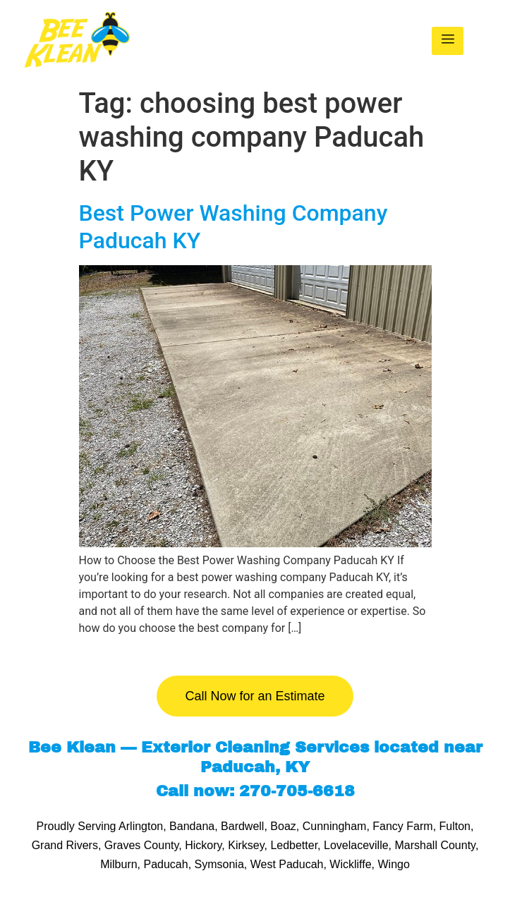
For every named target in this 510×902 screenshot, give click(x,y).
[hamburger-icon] (447, 41)
